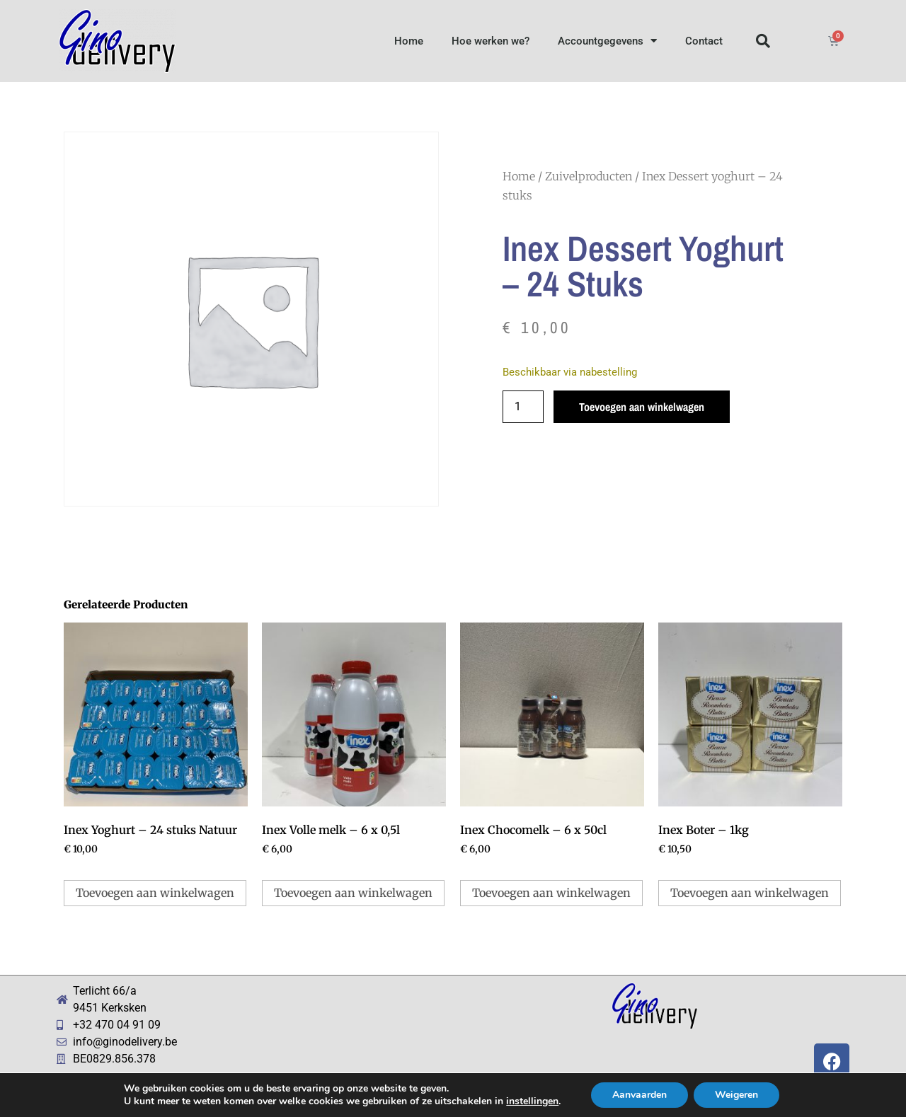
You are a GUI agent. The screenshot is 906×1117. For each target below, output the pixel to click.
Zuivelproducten (588, 176)
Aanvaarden (639, 1094)
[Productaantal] (523, 406)
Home (408, 41)
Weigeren (736, 1094)
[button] (763, 41)
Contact (704, 41)
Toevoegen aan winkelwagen (641, 407)
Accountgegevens (607, 40)
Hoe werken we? (490, 41)
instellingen (532, 1101)
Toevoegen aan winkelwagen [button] (155, 893)
